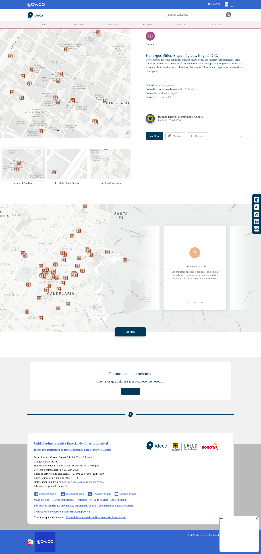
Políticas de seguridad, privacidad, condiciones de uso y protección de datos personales (84, 505)
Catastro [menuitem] (216, 24)
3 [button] (75, 133)
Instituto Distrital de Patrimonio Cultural (181, 116)
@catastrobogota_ (48, 493)
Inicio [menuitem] (44, 24)
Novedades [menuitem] (113, 24)
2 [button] (67, 133)
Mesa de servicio (99, 500)
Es (226, 4)
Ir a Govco (214, 3)
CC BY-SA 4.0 (163, 97)
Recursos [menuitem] (147, 24)
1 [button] (60, 133)
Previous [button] (149, 268)
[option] (65, 75)
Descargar (197, 135)
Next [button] (241, 268)
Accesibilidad (118, 500)
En (231, 4)
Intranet (82, 500)
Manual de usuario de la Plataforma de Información (96, 517)
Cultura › (151, 44)
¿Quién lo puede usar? (195, 266)
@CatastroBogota (75, 493)
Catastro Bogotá (127, 493)
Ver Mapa (155, 136)
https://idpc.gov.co (164, 85)
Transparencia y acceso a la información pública (62, 511)
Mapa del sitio (41, 500)
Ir (130, 391)
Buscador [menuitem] (79, 24)
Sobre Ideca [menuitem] (182, 24)
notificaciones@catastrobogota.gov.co (83, 481)
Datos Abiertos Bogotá (165, 93)
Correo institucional (63, 500)
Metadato (175, 135)
